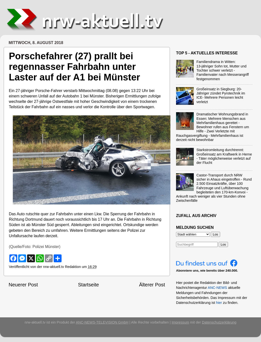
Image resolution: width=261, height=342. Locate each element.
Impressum (180, 322)
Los (223, 244)
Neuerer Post (23, 284)
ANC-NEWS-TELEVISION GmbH (102, 322)
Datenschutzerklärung (219, 322)
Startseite (88, 284)
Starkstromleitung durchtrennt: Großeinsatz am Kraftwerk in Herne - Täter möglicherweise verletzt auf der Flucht (224, 156)
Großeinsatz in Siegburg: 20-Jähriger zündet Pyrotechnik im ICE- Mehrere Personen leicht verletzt (220, 95)
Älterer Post (152, 284)
